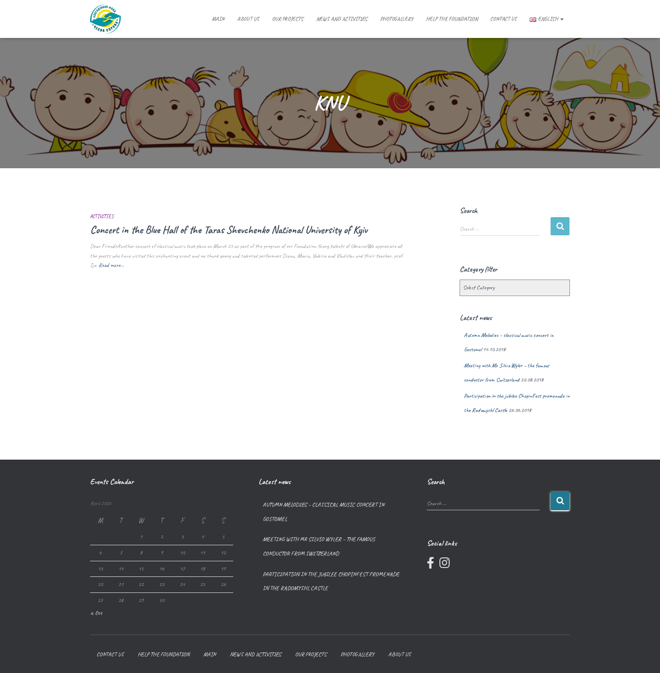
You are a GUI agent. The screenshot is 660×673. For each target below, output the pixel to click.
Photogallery (396, 18)
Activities (102, 216)
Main (218, 18)
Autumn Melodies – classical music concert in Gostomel (323, 511)
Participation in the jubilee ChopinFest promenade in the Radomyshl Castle (331, 581)
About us (248, 18)
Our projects (287, 18)
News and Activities (341, 18)
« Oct (96, 612)
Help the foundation (452, 18)
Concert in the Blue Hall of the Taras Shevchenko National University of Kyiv (228, 230)
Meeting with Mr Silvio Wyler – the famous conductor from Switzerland (319, 546)
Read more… (111, 265)
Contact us (503, 18)
